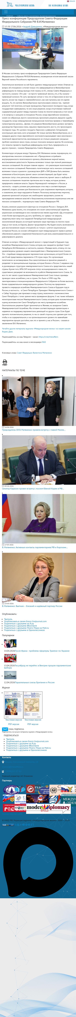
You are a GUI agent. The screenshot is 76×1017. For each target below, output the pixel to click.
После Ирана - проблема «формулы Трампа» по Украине (42, 650)
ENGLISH (71, 1)
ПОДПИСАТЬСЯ (11, 735)
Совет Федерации (24, 353)
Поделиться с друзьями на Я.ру (19, 623)
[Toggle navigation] (6, 12)
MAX (44, 342)
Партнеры (7, 780)
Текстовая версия (13, 719)
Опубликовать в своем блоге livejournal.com (25, 621)
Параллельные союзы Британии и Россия (35, 682)
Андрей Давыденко (32, 26)
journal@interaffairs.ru (12, 766)
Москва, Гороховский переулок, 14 (21, 761)
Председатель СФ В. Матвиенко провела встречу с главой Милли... (33, 429)
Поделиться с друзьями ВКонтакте (20, 625)
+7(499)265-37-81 (12, 771)
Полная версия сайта (12, 813)
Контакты (6, 757)
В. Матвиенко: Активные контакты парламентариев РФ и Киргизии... (35, 547)
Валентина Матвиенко (42, 353)
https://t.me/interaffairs (48, 337)
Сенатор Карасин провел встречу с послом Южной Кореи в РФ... (33, 488)
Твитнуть (8, 619)
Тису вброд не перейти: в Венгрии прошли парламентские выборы (37, 666)
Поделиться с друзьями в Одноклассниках (24, 630)
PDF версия (13, 724)
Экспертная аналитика (48, 16)
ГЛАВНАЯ (9, 16)
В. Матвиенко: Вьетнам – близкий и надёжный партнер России (32, 606)
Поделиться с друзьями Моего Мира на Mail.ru (26, 627)
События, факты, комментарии (28, 16)
